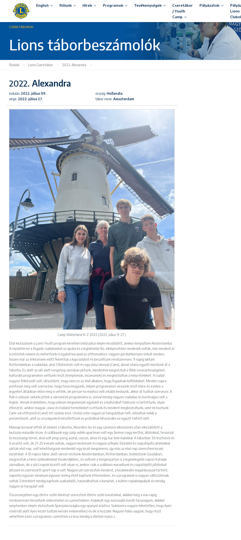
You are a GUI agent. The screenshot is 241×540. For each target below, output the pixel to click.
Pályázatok (209, 5)
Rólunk (65, 5)
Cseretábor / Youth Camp (182, 11)
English (42, 5)
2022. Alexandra (74, 65)
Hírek (87, 5)
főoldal (14, 65)
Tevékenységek (148, 5)
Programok (113, 5)
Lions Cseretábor (40, 65)
